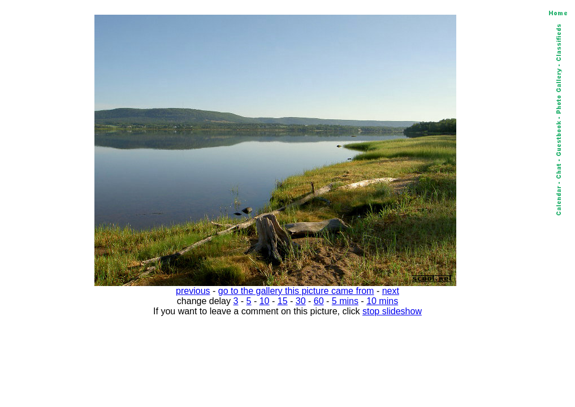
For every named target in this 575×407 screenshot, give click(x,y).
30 (301, 301)
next (390, 291)
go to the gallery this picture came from (296, 291)
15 (283, 301)
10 (265, 301)
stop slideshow (392, 311)
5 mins (345, 301)
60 (319, 301)
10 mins (382, 301)
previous (193, 291)
